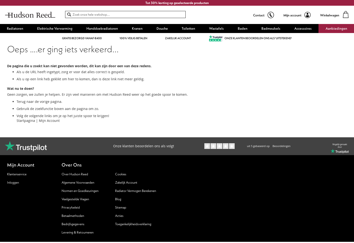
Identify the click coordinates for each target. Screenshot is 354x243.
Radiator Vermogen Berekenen (135, 191)
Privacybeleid (71, 207)
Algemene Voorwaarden (78, 182)
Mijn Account (49, 120)
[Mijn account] (297, 15)
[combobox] (125, 14)
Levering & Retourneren (78, 232)
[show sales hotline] (263, 15)
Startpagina (26, 120)
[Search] (69, 14)
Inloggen (13, 182)
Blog (118, 199)
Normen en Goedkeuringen (80, 191)
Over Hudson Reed (75, 174)
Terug (21, 101)
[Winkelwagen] (334, 15)
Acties (119, 216)
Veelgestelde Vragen (75, 199)
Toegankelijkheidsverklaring (133, 224)
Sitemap (120, 207)
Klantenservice (17, 174)
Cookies (120, 174)
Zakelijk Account (126, 182)
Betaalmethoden (73, 216)
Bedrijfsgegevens (73, 224)
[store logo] (30, 15)
